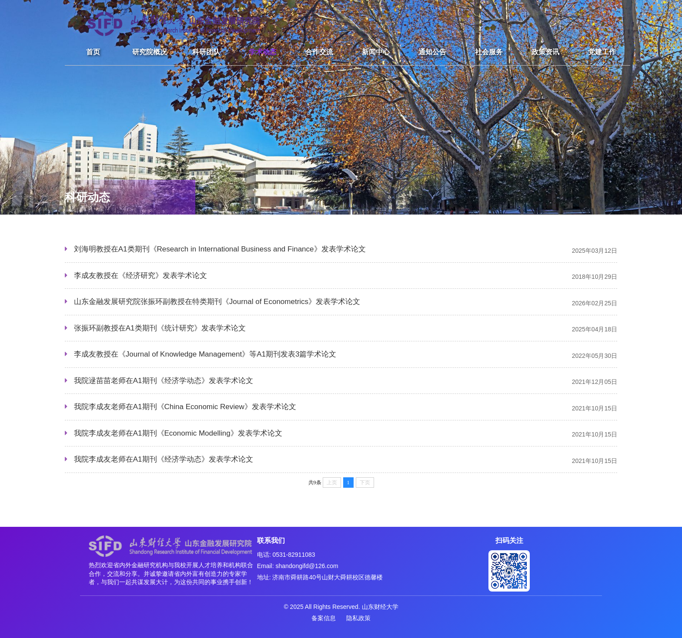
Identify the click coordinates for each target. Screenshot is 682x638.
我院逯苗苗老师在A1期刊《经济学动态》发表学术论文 (163, 381)
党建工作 (602, 52)
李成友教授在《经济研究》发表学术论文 (140, 275)
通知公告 (432, 52)
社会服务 (489, 52)
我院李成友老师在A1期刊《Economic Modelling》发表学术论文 (178, 433)
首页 (93, 52)
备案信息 (323, 618)
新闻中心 (376, 52)
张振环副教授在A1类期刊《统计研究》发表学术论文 (160, 328)
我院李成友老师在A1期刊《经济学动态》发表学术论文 (163, 459)
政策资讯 (545, 52)
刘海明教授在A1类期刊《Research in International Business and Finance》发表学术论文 (220, 249)
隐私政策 (358, 618)
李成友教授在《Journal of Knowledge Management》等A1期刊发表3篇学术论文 (205, 354)
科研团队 (206, 52)
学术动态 (263, 52)
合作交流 (319, 52)
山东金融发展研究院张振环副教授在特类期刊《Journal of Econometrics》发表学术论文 (217, 302)
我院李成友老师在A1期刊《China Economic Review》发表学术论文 (185, 407)
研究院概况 (149, 52)
